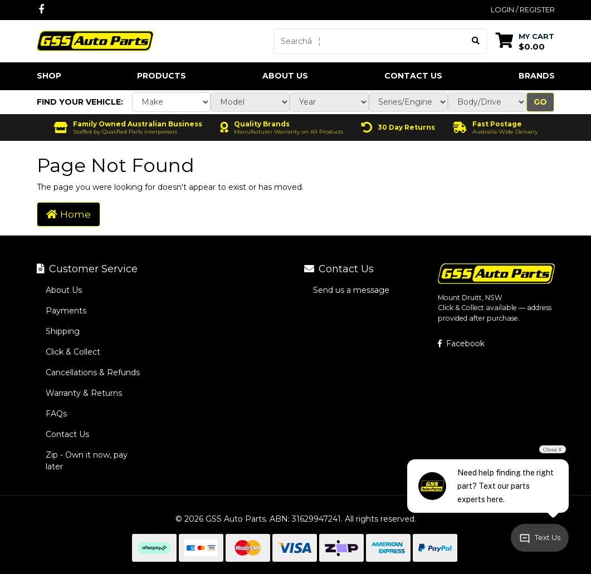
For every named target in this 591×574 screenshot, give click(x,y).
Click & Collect (73, 352)
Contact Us (413, 76)
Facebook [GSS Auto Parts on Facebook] (461, 343)
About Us (285, 76)
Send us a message (351, 290)
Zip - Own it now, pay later (87, 461)
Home (68, 214)
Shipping (63, 331)
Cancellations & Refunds (93, 372)
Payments (66, 311)
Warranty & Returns (84, 393)
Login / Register (523, 9)
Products (161, 76)
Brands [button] (537, 76)
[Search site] (476, 41)
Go (540, 102)
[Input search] (369, 41)
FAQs (56, 414)
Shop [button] (49, 76)
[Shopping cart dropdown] (525, 41)
